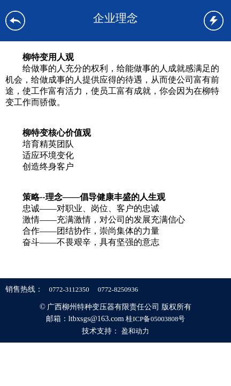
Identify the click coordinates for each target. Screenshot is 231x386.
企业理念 (115, 18)
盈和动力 (135, 331)
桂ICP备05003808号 (155, 319)
